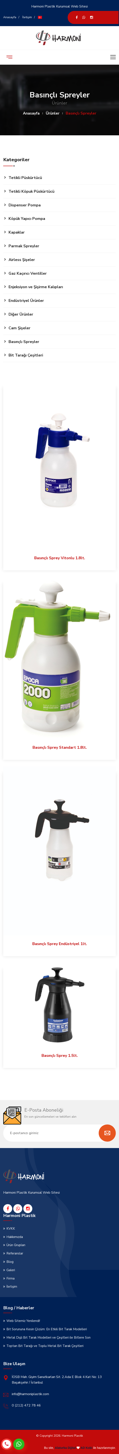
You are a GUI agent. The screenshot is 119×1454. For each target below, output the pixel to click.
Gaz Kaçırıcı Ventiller (28, 273)
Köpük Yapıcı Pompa (27, 218)
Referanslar (14, 1253)
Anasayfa (9, 17)
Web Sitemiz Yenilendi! (23, 1321)
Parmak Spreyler (24, 246)
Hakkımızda (14, 1237)
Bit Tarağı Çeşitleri (26, 355)
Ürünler (53, 113)
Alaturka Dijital (65, 1448)
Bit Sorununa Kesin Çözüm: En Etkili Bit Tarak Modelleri (46, 1329)
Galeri (10, 1270)
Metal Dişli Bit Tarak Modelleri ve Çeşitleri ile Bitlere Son (48, 1337)
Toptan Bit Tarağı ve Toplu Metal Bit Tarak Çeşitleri (44, 1346)
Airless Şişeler (22, 259)
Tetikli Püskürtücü (25, 177)
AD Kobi (86, 1448)
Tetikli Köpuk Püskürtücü (31, 191)
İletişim (27, 17)
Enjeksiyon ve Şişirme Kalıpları (36, 286)
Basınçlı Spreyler (24, 341)
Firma (10, 1278)
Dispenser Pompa (25, 205)
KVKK (10, 1228)
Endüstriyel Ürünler (26, 300)
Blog (9, 1262)
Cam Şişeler (19, 328)
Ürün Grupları (15, 1245)
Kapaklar (17, 232)
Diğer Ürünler (21, 314)
